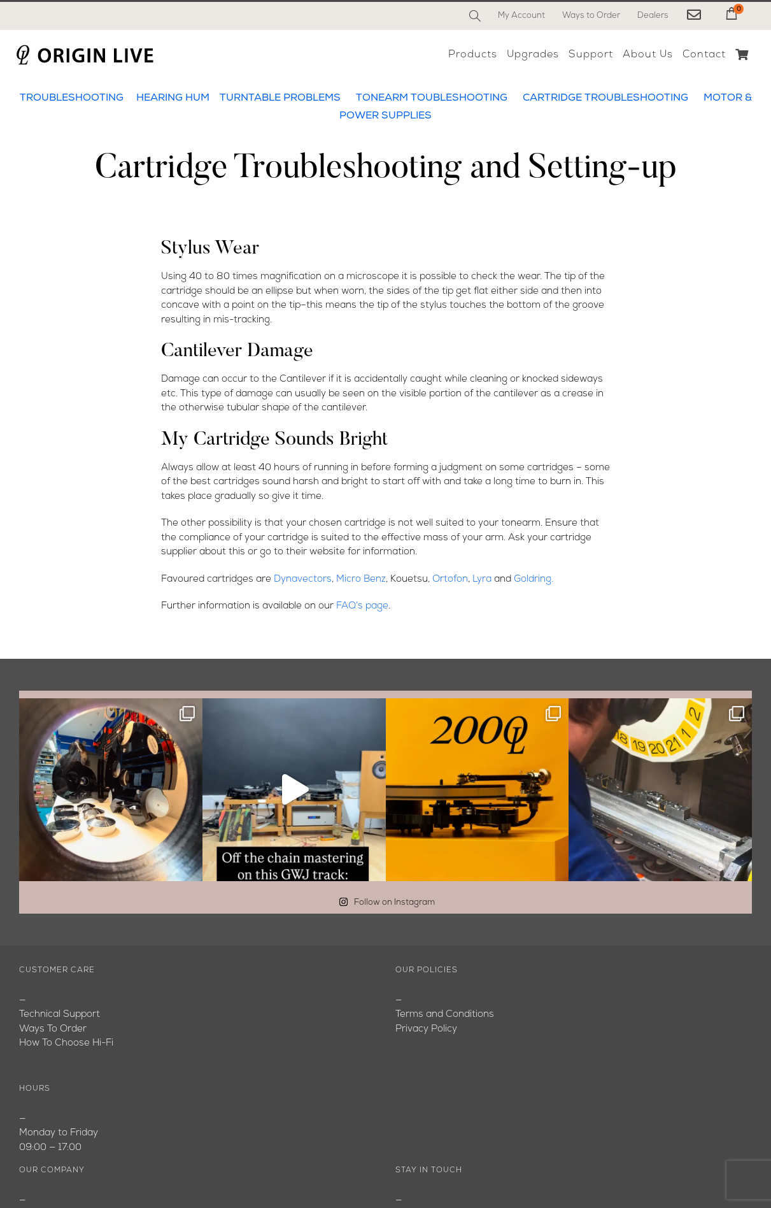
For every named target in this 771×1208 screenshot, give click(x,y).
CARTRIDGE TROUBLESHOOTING (605, 98)
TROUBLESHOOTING (72, 98)
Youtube (38, 1044)
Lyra (482, 579)
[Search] (475, 16)
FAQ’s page (362, 606)
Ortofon (450, 579)
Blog (29, 1029)
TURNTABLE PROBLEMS (280, 98)
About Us (40, 1015)
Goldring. (533, 579)
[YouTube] (433, 1160)
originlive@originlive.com (449, 1029)
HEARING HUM (172, 98)
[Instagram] (461, 1160)
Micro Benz (361, 579)
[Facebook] (405, 1160)
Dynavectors (303, 579)
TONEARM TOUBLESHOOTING (431, 98)
